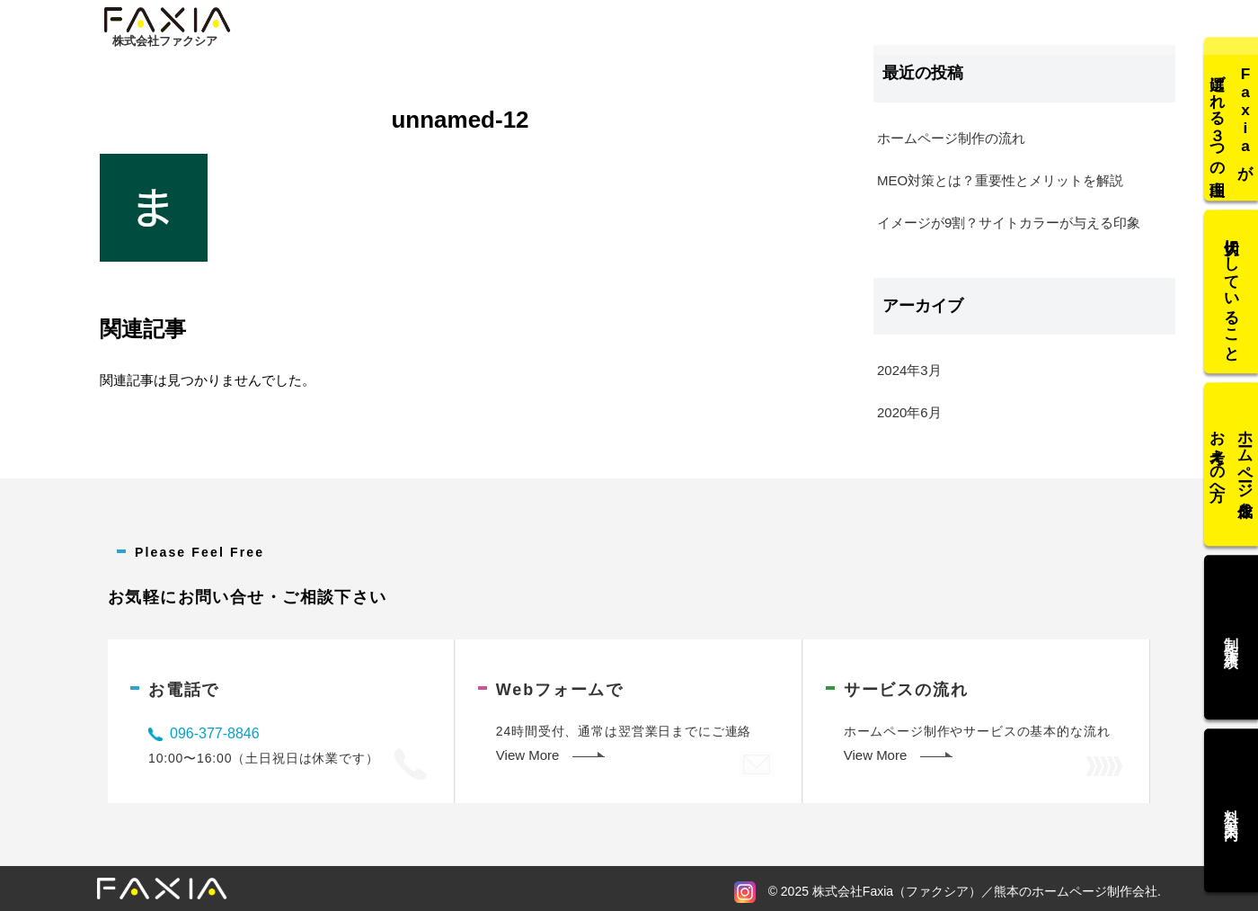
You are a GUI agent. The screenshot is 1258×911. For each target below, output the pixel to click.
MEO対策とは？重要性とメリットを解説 (1000, 180)
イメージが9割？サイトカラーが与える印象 (1008, 222)
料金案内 (1231, 803)
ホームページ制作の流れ (951, 138)
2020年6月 (909, 412)
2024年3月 (909, 370)
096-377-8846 (215, 733)
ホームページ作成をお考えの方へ (1231, 464)
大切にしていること (1231, 295)
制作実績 (1231, 634)
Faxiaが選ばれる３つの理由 (1231, 126)
